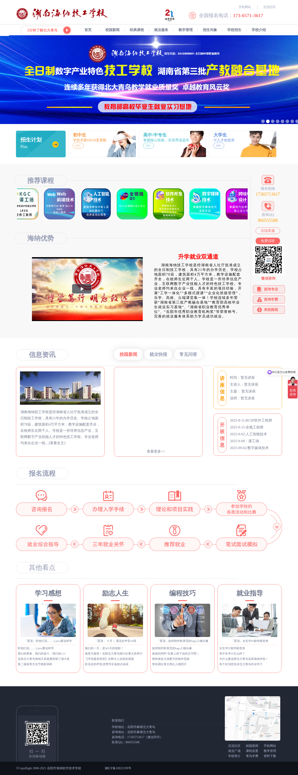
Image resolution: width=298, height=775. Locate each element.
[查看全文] (57, 443)
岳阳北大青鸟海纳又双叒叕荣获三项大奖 (44, 659)
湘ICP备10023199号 (118, 768)
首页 (88, 30)
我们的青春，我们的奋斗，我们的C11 (42, 653)
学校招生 (234, 30)
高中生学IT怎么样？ (232, 653)
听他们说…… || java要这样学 (36, 648)
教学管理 (185, 30)
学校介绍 (259, 30)
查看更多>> (156, 451)
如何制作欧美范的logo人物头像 (172, 648)
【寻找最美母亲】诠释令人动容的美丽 (109, 659)
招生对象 (210, 30)
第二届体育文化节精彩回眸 (35, 664)
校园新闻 (112, 30)
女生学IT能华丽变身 (232, 648)
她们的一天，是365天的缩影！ (104, 648)
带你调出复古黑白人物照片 (169, 664)
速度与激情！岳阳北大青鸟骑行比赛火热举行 (114, 653)
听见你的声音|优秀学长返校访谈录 (107, 664)
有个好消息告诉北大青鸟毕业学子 (241, 664)
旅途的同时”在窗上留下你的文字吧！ (176, 653)
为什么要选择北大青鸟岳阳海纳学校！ (243, 659)
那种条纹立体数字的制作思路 (171, 659)
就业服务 (161, 30)
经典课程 (137, 30)
